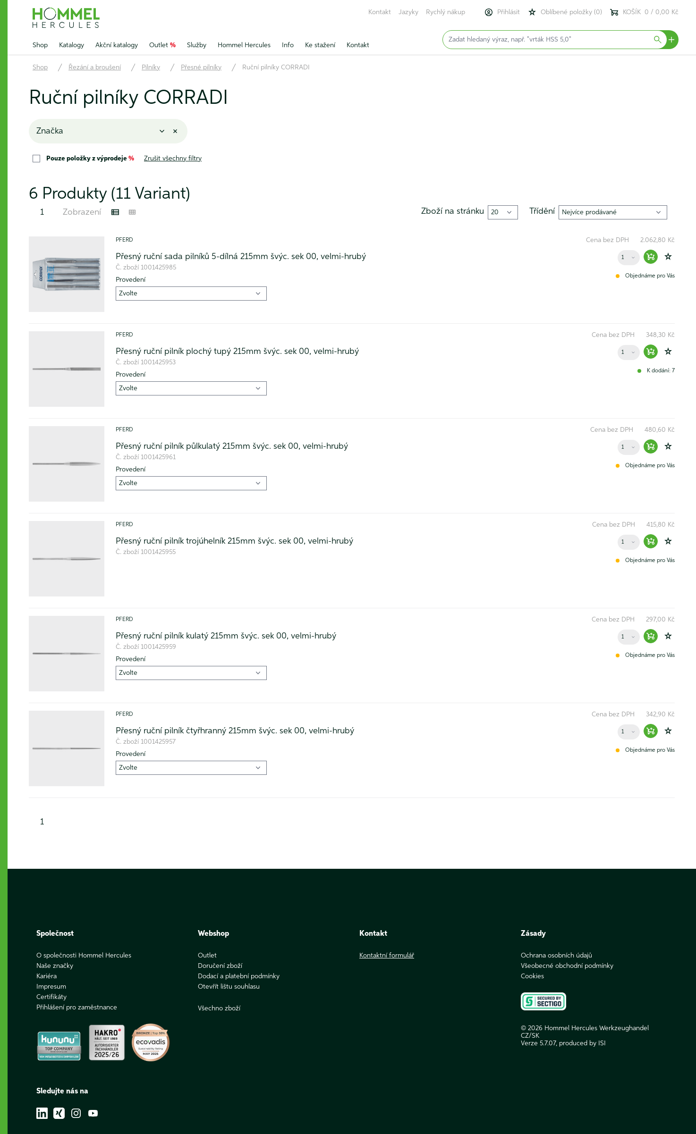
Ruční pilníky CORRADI (276, 67)
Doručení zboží (220, 966)
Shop (40, 45)
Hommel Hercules (244, 45)
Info (288, 45)
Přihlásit (502, 12)
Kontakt (379, 12)
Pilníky (151, 67)
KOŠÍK (644, 12)
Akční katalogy (116, 45)
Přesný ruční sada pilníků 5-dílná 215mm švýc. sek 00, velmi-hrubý (241, 256)
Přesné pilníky (201, 67)
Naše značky (54, 966)
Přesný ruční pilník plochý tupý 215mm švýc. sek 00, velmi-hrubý (237, 351)
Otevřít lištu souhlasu (229, 986)
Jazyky (408, 12)
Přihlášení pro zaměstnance (76, 1007)
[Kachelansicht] (132, 212)
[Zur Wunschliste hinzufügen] (668, 256)
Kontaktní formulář (386, 955)
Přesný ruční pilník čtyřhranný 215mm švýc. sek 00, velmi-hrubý (235, 731)
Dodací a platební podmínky (239, 976)
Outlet (162, 45)
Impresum (51, 986)
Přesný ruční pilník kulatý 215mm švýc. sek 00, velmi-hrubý (226, 636)
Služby (196, 45)
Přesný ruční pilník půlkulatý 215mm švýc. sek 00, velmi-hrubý (232, 446)
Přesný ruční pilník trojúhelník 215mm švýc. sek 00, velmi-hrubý (234, 541)
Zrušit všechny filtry (173, 158)
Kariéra (46, 976)
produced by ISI (582, 1043)
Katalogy (71, 45)
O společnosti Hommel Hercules (83, 955)
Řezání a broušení (94, 67)
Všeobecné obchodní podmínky (567, 966)
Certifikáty (51, 997)
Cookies (532, 976)
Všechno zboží (219, 1008)
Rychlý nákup (445, 12)
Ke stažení (320, 45)
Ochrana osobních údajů (556, 955)
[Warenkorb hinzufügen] (651, 257)
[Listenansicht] (115, 212)
